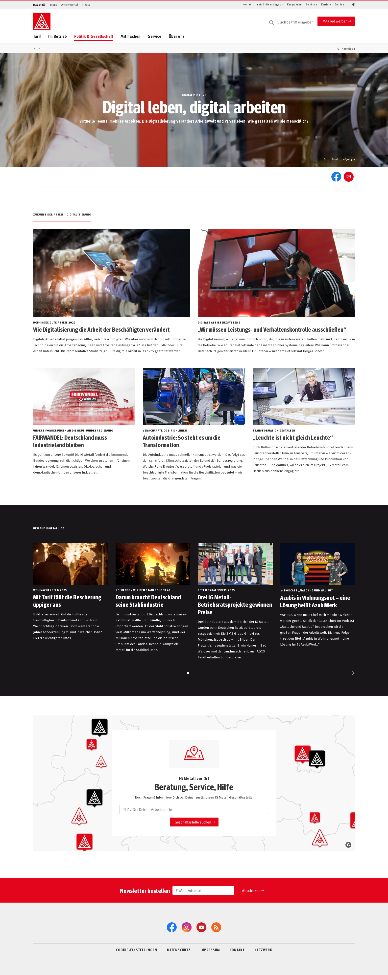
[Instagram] (187, 927)
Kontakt (247, 4)
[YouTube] (201, 927)
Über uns (177, 36)
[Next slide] (352, 673)
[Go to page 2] (194, 673)
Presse (86, 4)
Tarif (37, 36)
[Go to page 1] (188, 673)
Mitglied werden (334, 20)
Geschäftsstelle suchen (193, 821)
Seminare (311, 4)
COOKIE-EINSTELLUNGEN (136, 949)
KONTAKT (237, 949)
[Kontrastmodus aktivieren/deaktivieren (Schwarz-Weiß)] (351, 4)
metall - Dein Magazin (269, 4)
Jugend (53, 4)
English (339, 4)
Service (154, 36)
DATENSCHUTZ (179, 949)
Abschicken (251, 890)
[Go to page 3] (200, 673)
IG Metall (39, 4)
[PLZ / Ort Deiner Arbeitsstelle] (194, 809)
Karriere (326, 4)
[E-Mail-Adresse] (203, 890)
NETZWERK (263, 949)
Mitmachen (131, 36)
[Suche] (291, 22)
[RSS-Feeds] (216, 927)
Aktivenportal (69, 4)
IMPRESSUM (210, 949)
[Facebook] (172, 927)
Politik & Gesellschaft (93, 36)
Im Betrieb (57, 36)
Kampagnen (294, 4)
